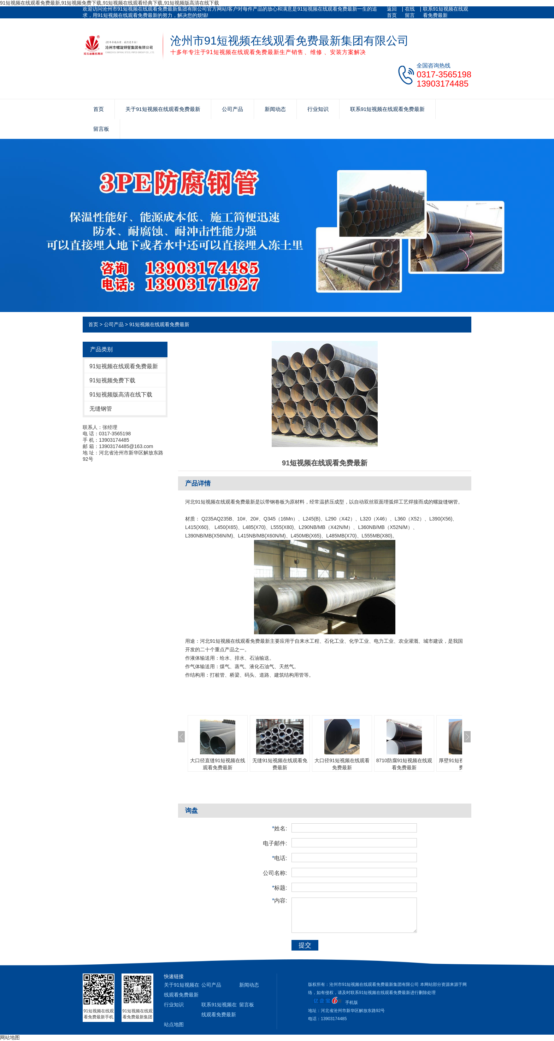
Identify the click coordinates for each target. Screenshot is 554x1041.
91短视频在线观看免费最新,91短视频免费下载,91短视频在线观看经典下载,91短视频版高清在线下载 (109, 3)
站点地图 (174, 1024)
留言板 (101, 129)
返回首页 (392, 12)
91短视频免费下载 (112, 380)
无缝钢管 (100, 409)
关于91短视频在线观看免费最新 (162, 109)
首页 (98, 109)
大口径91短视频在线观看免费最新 (342, 764)
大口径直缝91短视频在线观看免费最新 (217, 764)
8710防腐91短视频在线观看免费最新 (404, 764)
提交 (305, 945)
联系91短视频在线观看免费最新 (445, 12)
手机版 (351, 1002)
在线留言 (410, 12)
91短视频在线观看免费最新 (159, 324)
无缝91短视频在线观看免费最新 (279, 764)
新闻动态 (275, 109)
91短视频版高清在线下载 (120, 395)
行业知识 (318, 109)
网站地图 (10, 1037)
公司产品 (232, 109)
